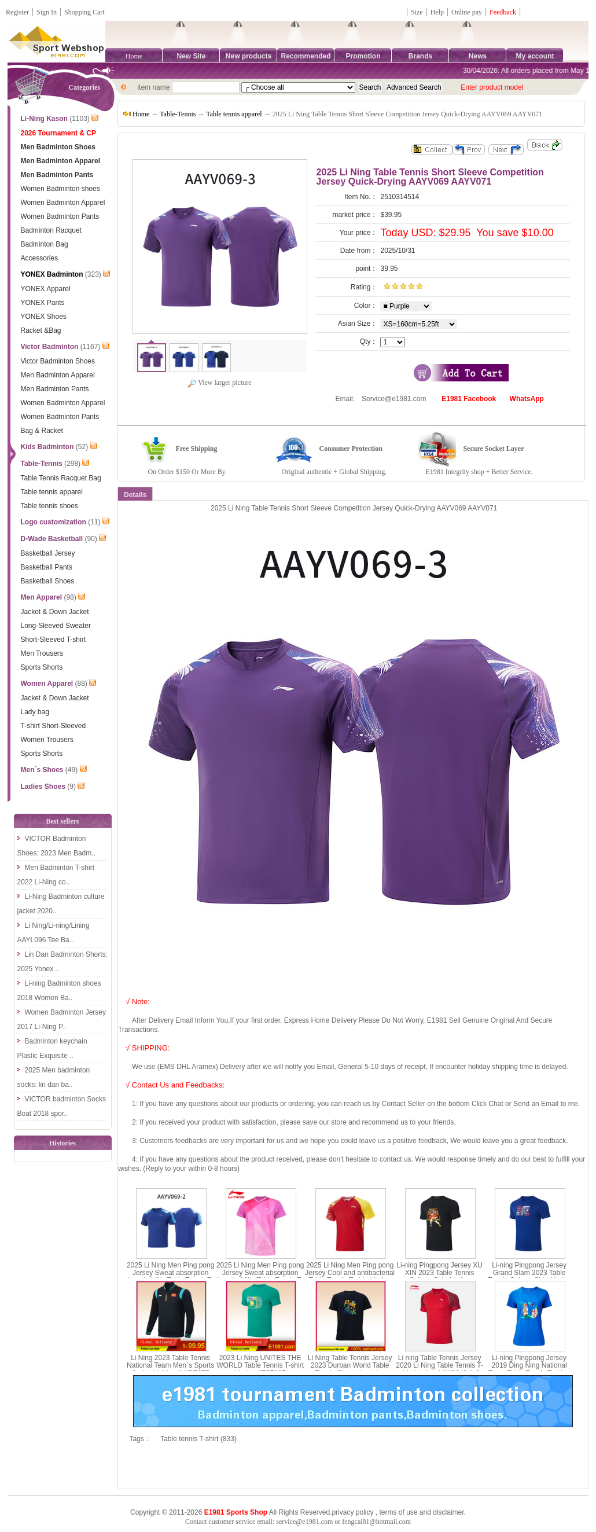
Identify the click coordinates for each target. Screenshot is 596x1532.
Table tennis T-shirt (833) (198, 1439)
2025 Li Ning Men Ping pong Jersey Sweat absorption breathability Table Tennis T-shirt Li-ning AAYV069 (170, 1276)
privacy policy (352, 1512)
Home (134, 56)
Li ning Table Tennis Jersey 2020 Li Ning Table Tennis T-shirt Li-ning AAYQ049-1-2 (439, 1365)
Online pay (466, 12)
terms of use (398, 1512)
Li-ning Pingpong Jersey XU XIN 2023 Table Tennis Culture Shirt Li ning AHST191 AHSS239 (439, 1276)
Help (437, 12)
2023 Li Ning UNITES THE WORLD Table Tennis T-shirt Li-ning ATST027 (260, 1365)
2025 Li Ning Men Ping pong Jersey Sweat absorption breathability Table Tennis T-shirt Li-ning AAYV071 (260, 1276)
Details (135, 495)
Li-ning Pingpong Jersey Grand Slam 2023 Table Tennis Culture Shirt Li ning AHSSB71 (529, 1276)
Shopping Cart (84, 12)
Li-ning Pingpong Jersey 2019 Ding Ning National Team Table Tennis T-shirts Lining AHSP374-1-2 (529, 1369)
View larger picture (219, 383)
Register (17, 12)
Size (417, 12)
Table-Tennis (178, 114)
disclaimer (448, 1512)
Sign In (46, 12)
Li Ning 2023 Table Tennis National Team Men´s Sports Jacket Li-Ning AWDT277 (170, 1365)
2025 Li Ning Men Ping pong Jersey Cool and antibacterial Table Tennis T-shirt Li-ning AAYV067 (350, 1276)
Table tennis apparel (234, 114)
